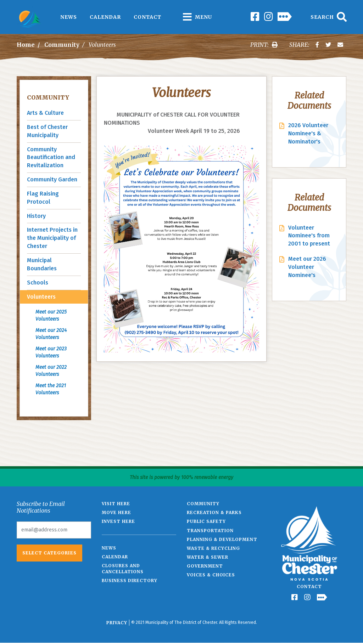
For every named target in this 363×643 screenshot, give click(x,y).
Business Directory (129, 580)
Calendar (105, 17)
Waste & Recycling (213, 548)
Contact (147, 17)
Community (61, 44)
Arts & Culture (45, 112)
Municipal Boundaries (42, 264)
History (36, 216)
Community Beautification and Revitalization (51, 157)
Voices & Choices (211, 574)
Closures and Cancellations (123, 568)
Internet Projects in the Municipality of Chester (52, 237)
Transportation (210, 530)
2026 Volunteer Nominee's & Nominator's (308, 133)
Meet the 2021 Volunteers (50, 389)
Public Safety (206, 521)
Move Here (116, 512)
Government (205, 566)
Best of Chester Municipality (47, 131)
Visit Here (116, 503)
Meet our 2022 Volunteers (51, 370)
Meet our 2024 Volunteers (51, 333)
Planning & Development (222, 539)
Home (26, 44)
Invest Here (118, 521)
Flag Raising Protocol (43, 197)
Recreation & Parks (214, 512)
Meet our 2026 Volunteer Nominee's (307, 266)
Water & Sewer (207, 557)
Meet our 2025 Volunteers (51, 315)
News (68, 17)
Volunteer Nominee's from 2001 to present (309, 235)
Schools (37, 282)
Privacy (116, 622)
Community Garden (52, 179)
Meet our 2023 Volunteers (51, 352)
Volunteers (41, 296)
